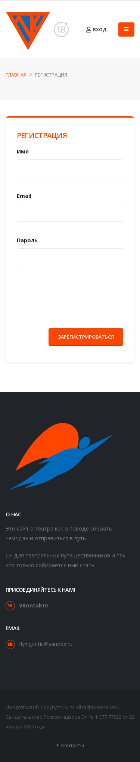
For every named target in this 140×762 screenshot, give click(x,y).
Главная (16, 74)
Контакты (72, 745)
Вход (96, 30)
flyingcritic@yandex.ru (45, 643)
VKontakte (33, 605)
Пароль (27, 240)
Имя (23, 151)
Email (24, 195)
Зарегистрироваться (86, 336)
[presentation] (73, 294)
